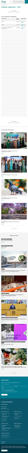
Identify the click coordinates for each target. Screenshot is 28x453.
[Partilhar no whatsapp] (12, 12)
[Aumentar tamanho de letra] (17, 1)
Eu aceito (4, 450)
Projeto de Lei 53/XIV (23, 28)
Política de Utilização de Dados (9, 390)
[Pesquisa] (10, 1)
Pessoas (12, 317)
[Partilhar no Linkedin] (14, 12)
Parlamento (7, 293)
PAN (4, 293)
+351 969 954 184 (4, 419)
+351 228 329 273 (17, 417)
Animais (3, 293)
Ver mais (2, 153)
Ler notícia (2, 248)
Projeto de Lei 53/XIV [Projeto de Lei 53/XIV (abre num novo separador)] (23, 22)
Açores (2, 317)
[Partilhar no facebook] (9, 12)
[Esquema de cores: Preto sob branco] (20, 1)
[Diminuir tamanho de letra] (15, 1)
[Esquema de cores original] (19, 1)
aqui (1, 448)
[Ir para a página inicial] (3, 1)
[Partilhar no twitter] (10, 12)
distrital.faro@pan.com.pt (5, 430)
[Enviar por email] (17, 12)
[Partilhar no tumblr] (13, 12)
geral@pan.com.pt (5, 404)
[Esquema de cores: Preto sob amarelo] (23, 1)
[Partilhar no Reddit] (16, 12)
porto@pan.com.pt (17, 418)
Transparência (15, 317)
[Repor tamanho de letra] (16, 1)
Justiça (8, 317)
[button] (26, 1)
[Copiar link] (19, 12)
